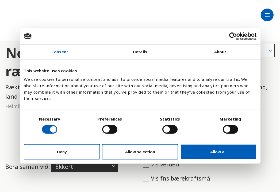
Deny (62, 151)
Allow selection (140, 151)
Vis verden (161, 164)
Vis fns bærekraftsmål (177, 178)
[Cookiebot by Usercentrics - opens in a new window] (233, 36)
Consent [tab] (59, 51)
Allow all (218, 151)
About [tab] (220, 51)
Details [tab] (140, 51)
